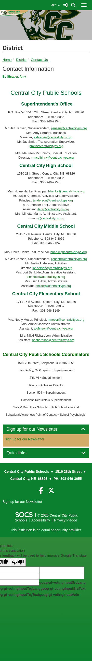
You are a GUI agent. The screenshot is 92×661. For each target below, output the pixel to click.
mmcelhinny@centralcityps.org (52, 157)
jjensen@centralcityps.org (69, 128)
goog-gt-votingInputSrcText (62, 588)
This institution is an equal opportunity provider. (46, 530)
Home (7, 60)
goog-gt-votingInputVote (59, 595)
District (21, 60)
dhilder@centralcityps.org (53, 286)
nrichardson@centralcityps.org (53, 340)
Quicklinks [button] (22, 453)
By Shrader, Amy (14, 76)
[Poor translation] (18, 562)
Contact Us (39, 60)
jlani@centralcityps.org (53, 209)
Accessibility (40, 520)
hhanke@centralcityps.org (66, 191)
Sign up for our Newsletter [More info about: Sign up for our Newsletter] (24, 439)
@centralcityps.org (51, 218)
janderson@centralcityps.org (53, 200)
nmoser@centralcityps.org (66, 319)
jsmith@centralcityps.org (46, 146)
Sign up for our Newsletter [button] (37, 429)
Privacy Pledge (65, 520)
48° (55, 5)
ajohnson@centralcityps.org (53, 328)
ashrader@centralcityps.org (53, 137)
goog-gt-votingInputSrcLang (62, 582)
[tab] (46, 429)
